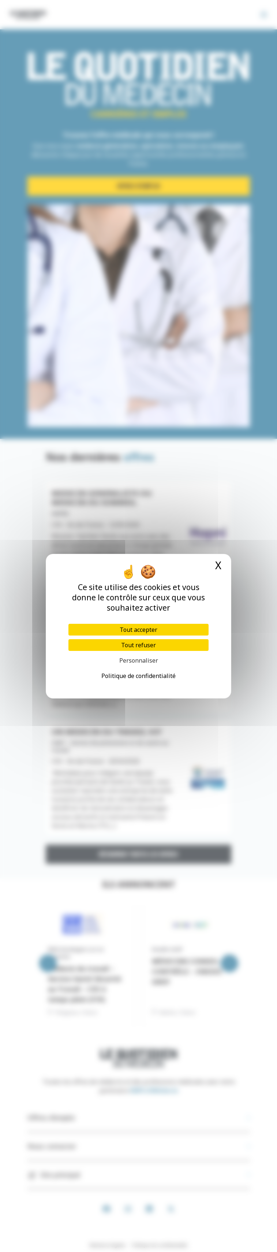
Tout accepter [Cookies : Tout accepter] (138, 630)
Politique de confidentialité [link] (138, 676)
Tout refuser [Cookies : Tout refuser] (138, 645)
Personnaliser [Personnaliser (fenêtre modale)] (138, 660)
